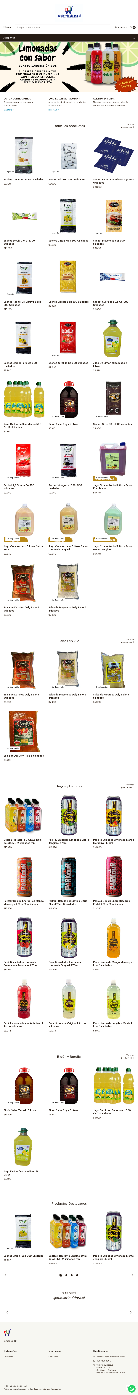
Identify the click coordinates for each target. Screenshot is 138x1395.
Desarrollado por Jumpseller (47, 1389)
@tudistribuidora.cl (69, 1309)
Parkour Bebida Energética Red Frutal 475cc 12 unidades (111, 914)
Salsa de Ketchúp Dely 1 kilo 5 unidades (21, 621)
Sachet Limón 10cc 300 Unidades (68, 252)
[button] (61, 1275)
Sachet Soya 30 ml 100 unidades (112, 435)
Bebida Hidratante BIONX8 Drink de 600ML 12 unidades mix (23, 853)
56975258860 (102, 1360)
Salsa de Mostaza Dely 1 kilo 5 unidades (111, 708)
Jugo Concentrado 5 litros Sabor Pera (23, 560)
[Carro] (132, 27)
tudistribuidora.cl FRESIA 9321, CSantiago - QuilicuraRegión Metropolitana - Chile (109, 1368)
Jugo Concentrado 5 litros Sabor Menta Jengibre (113, 560)
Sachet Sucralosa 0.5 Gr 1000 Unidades (110, 315)
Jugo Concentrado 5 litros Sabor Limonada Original (68, 560)
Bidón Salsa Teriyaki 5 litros (20, 1122)
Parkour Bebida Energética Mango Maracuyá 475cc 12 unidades (24, 914)
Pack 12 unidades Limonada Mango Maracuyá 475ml (113, 853)
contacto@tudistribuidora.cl (109, 1356)
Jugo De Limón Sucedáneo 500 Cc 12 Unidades (22, 437)
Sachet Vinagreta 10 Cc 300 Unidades (65, 498)
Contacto (8, 1356)
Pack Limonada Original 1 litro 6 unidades (67, 1036)
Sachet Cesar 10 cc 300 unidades (24, 179)
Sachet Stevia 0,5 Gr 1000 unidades (19, 254)
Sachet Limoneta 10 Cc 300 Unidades (20, 376)
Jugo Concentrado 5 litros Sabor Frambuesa (113, 498)
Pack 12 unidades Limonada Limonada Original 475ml (64, 975)
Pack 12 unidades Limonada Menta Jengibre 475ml (68, 853)
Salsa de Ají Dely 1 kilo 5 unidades (24, 767)
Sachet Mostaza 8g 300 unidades (68, 313)
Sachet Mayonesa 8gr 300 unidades (109, 254)
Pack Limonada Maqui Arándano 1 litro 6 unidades (23, 1036)
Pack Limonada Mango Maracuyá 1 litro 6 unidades (113, 975)
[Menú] (6, 27)
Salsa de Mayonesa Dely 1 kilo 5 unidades (67, 621)
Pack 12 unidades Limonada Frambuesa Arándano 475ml (20, 975)
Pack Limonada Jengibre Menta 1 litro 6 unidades (112, 1036)
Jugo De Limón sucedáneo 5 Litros (110, 376)
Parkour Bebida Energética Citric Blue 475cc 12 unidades (67, 914)
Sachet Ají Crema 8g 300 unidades (19, 498)
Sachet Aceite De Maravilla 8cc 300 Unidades (22, 315)
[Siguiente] (130, 1324)
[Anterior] (7, 1324)
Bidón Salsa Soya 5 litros (63, 435)
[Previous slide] (7, 86)
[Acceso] (121, 27)
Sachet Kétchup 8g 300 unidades (68, 374)
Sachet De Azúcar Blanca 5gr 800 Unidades (113, 181)
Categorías (69, 37)
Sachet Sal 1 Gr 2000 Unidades (66, 179)
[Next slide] (130, 86)
